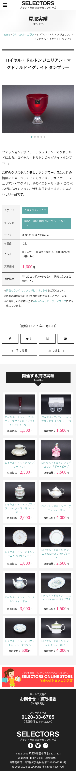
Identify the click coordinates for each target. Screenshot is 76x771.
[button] (31, 137)
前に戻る (21, 350)
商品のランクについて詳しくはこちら (26, 290)
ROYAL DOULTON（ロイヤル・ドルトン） (45, 223)
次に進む (54, 350)
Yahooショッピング (43, 301)
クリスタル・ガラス (35, 210)
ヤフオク (61, 301)
